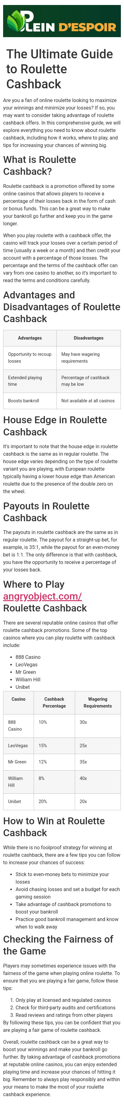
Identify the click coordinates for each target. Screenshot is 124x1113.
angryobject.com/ (42, 596)
